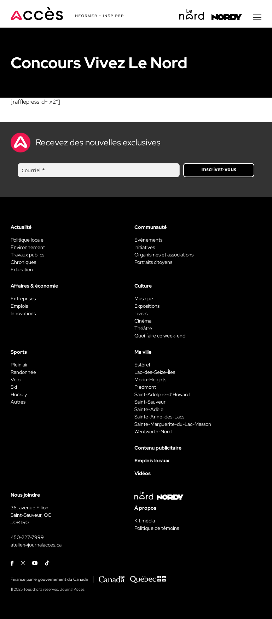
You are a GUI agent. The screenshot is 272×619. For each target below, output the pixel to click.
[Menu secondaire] (257, 17)
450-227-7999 (27, 537)
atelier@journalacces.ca (36, 545)
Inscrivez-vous (218, 169)
